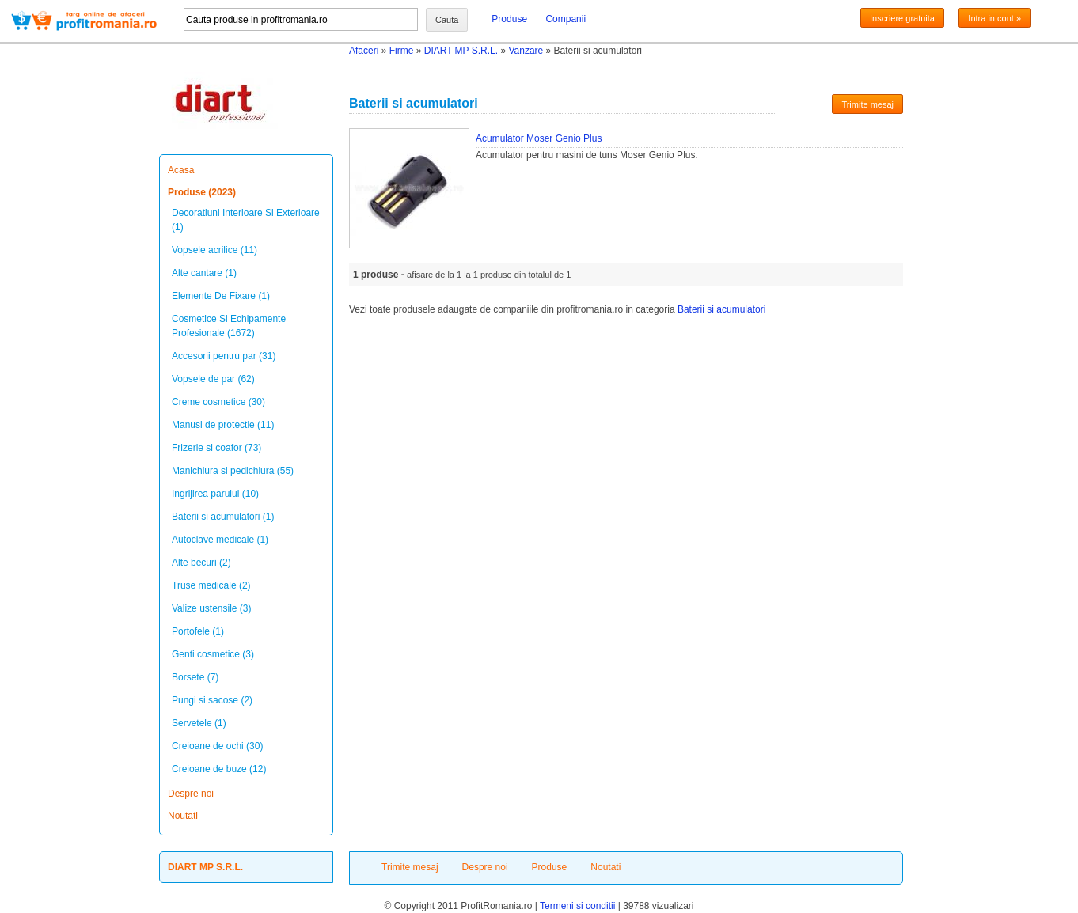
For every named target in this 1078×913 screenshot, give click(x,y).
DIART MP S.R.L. (461, 50)
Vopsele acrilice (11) (214, 250)
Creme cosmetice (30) (218, 401)
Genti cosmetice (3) (213, 654)
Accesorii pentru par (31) (223, 356)
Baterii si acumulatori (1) (223, 516)
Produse (509, 19)
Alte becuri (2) (201, 562)
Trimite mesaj (867, 104)
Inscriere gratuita (902, 18)
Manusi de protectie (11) (223, 424)
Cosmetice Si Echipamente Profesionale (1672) (229, 326)
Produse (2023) (202, 192)
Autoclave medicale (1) (220, 539)
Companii (565, 19)
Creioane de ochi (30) (217, 746)
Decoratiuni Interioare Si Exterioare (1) (246, 220)
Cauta (446, 20)
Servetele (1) (199, 723)
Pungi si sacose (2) (212, 700)
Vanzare (525, 50)
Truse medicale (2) (211, 585)
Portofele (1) (198, 631)
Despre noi (191, 793)
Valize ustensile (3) (212, 608)
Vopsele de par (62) (213, 379)
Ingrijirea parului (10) (215, 493)
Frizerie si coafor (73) (216, 447)
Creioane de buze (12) (219, 769)
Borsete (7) (195, 677)
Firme (401, 50)
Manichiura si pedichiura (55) (233, 470)
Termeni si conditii (577, 905)
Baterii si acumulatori (721, 309)
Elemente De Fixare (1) (221, 295)
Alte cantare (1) (204, 272)
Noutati (183, 815)
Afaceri (363, 50)
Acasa (181, 170)
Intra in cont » (994, 18)
